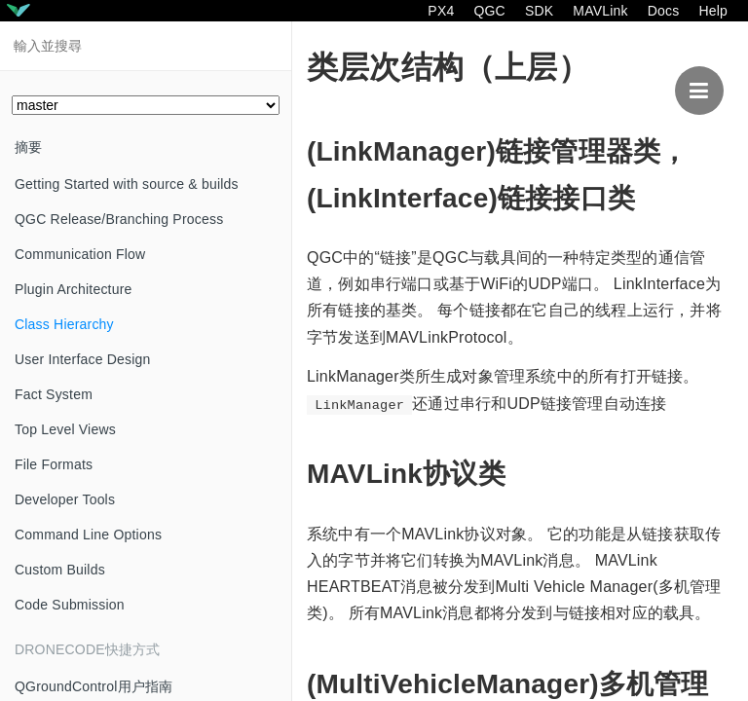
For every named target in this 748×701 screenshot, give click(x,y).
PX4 (441, 10)
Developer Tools (65, 499)
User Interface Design (83, 359)
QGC (489, 10)
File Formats (54, 464)
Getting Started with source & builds (127, 184)
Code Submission (70, 604)
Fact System (54, 394)
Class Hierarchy (64, 324)
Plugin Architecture (73, 289)
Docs (664, 10)
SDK (539, 10)
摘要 (28, 147)
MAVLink (600, 10)
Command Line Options (88, 534)
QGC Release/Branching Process (119, 219)
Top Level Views (65, 429)
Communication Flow (80, 254)
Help (713, 10)
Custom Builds (60, 569)
